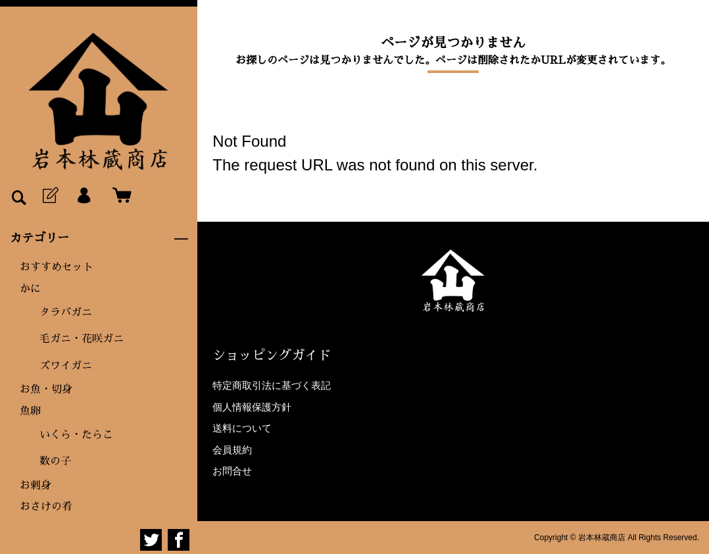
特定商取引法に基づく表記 (271, 385)
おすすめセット (56, 267)
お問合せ (232, 470)
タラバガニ (65, 312)
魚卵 (30, 411)
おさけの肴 (46, 506)
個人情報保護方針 (251, 407)
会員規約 (232, 449)
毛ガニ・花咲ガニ (81, 339)
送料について (242, 428)
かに (30, 289)
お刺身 (35, 485)
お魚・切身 (46, 389)
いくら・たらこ (76, 435)
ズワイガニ (65, 366)
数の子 (55, 461)
